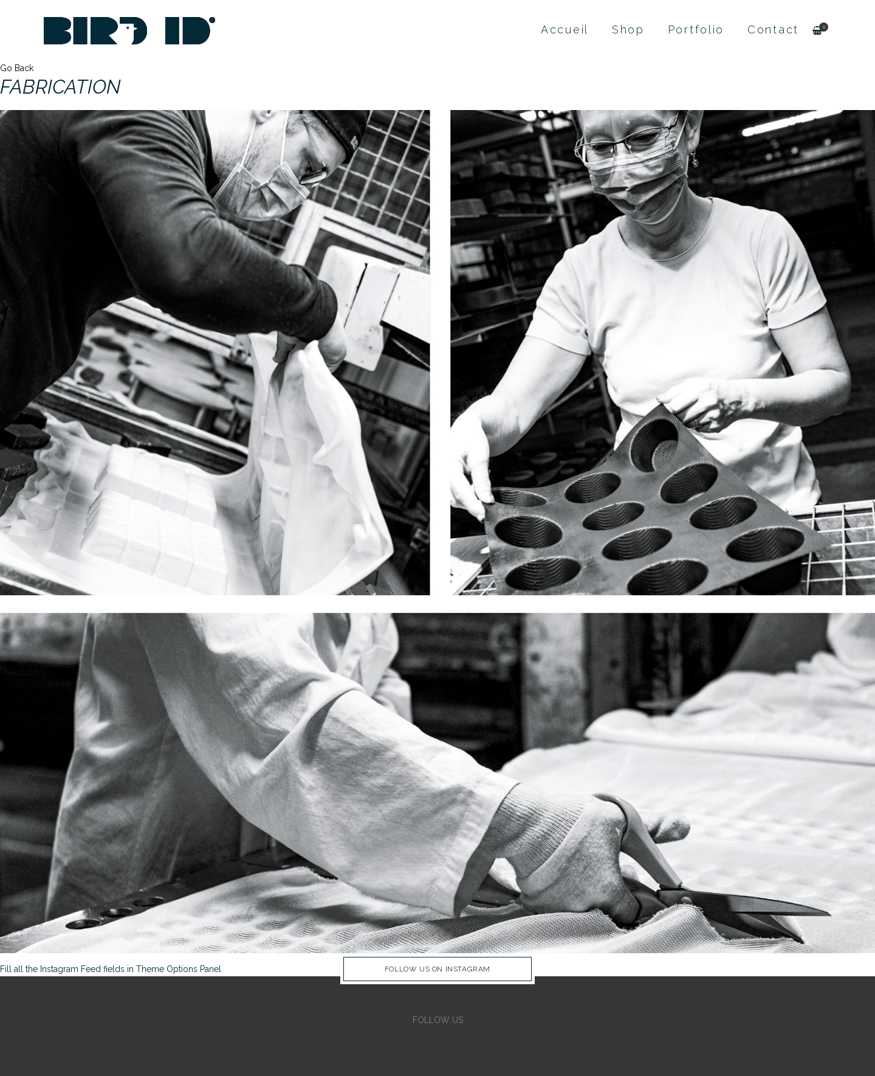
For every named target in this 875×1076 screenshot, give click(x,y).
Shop (628, 29)
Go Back (16, 68)
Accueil (565, 29)
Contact (773, 29)
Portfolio (696, 29)
